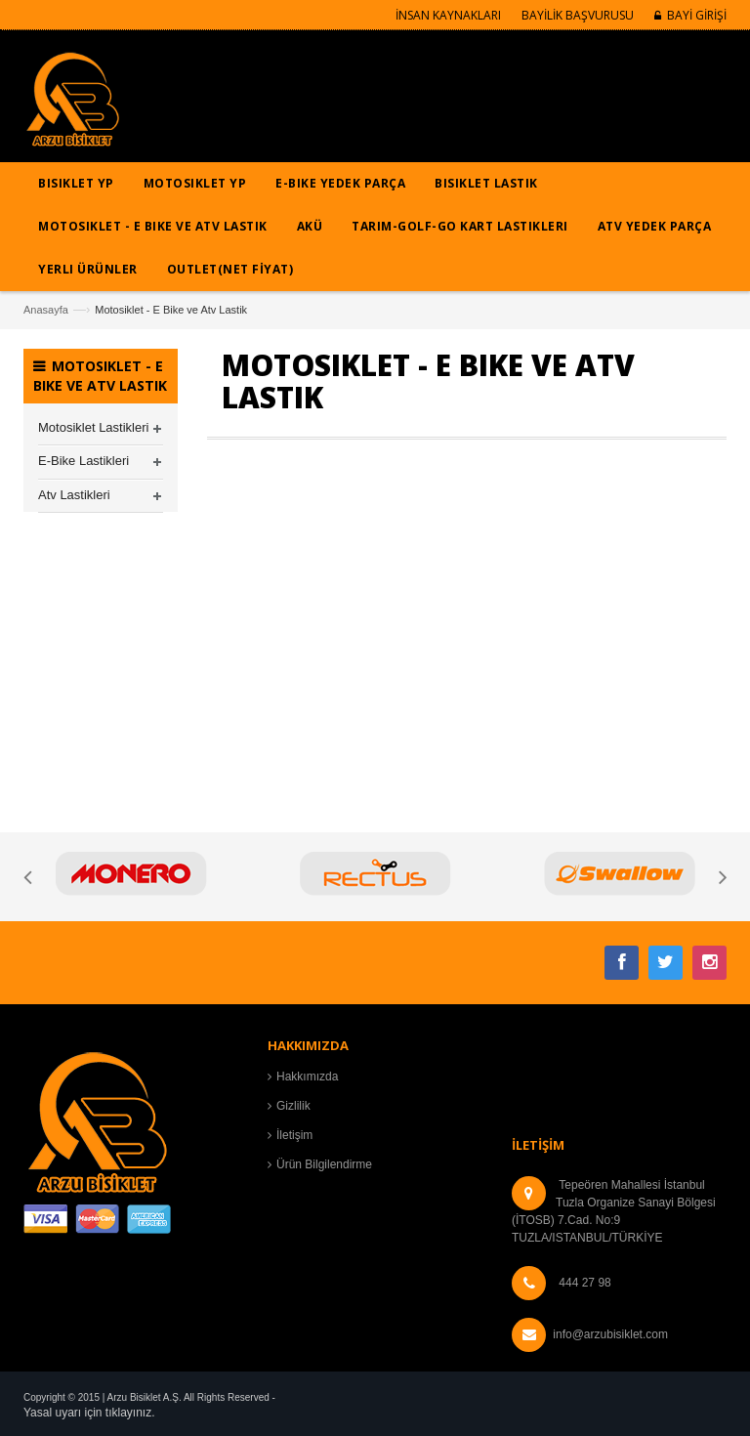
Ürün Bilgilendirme (324, 1164)
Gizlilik (293, 1106)
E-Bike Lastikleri (83, 460)
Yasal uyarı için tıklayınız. (89, 1412)
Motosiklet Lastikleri (93, 427)
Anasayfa (45, 310)
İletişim (294, 1135)
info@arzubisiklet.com (610, 1334)
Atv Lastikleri (74, 494)
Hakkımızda (307, 1076)
